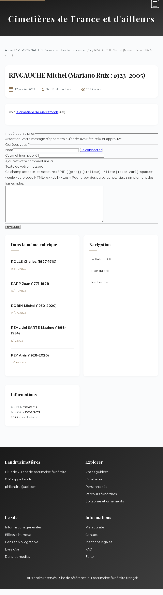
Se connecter (91, 150)
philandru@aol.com (20, 493)
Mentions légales (98, 548)
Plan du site (100, 277)
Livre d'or (12, 556)
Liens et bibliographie (21, 548)
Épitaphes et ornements (104, 508)
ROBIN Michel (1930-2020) (34, 312)
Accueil (10, 50)
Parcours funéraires (101, 500)
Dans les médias (17, 563)
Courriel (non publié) (21, 155)
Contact (91, 541)
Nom (9, 150)
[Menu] (155, 4)
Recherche (99, 288)
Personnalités (96, 493)
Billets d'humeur (18, 541)
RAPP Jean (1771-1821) (30, 290)
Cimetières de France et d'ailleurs (81, 18)
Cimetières (93, 485)
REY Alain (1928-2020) (30, 362)
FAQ (88, 556)
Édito (89, 563)
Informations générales (23, 534)
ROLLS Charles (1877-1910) (33, 268)
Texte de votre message (24, 166)
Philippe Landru (63, 89)
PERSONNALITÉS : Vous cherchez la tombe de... (52, 50)
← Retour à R (101, 265)
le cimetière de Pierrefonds (37, 112)
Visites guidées (96, 478)
